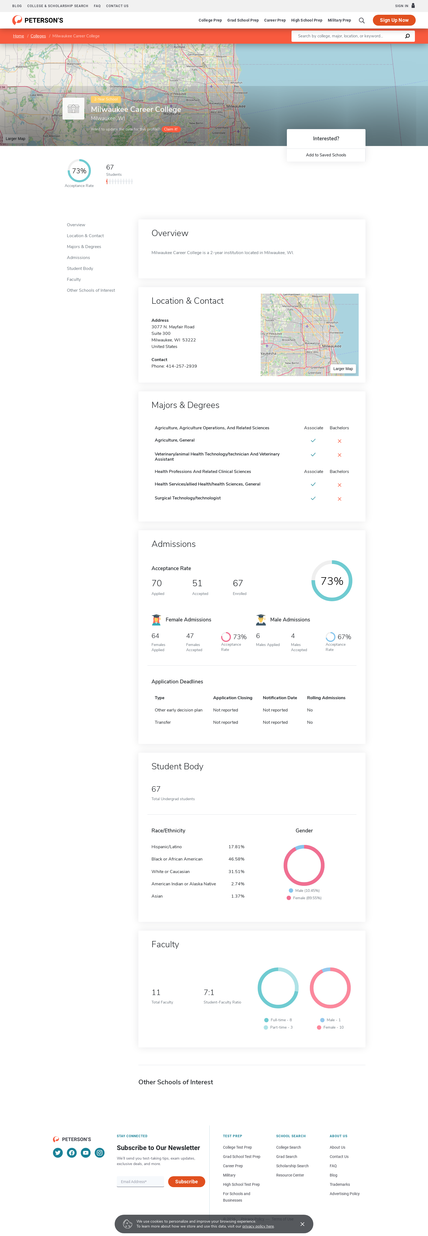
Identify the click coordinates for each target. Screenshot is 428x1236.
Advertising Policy (345, 1194)
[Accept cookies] (298, 1224)
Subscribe (186, 1181)
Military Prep (339, 20)
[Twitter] (58, 1153)
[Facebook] (72, 1153)
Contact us (117, 6)
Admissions (78, 258)
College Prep (210, 20)
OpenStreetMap (391, 46)
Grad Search (286, 1156)
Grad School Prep (243, 20)
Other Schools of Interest (91, 290)
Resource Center (290, 1175)
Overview (76, 225)
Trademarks (340, 1184)
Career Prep (275, 20)
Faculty (74, 279)
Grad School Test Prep (241, 1156)
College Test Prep (237, 1147)
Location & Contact (85, 236)
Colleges (38, 36)
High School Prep (306, 20)
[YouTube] (86, 1153)
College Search (288, 1147)
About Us (337, 1147)
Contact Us (339, 1156)
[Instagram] (100, 1153)
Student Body (80, 269)
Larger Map (15, 138)
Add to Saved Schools (326, 155)
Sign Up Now (394, 20)
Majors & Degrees (84, 247)
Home (18, 36)
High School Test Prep (241, 1184)
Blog (17, 6)
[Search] (361, 20)
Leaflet (362, 46)
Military (229, 1175)
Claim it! (170, 129)
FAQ (97, 6)
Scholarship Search (292, 1166)
